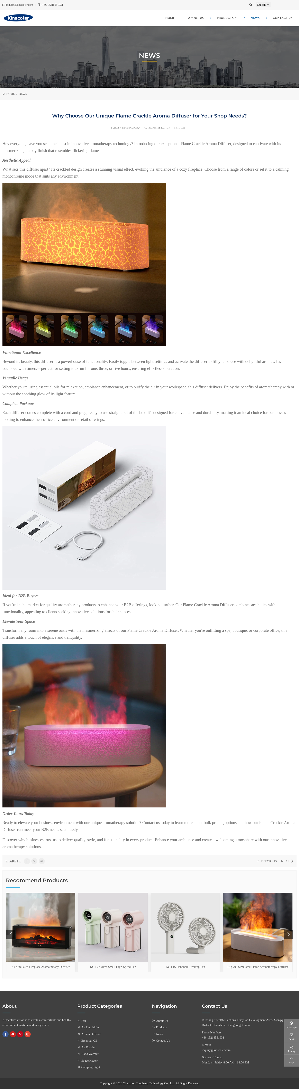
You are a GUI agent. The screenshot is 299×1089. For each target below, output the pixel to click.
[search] (251, 4)
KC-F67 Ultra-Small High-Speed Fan (113, 966)
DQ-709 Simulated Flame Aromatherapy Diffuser (257, 966)
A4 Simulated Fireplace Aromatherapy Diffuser (40, 966)
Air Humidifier (90, 1027)
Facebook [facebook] (5, 1034)
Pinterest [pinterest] (20, 1034)
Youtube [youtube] (13, 1034)
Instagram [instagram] (28, 1034)
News (255, 17)
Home (170, 17)
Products (225, 17)
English (261, 4)
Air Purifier (88, 1047)
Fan (83, 1020)
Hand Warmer (90, 1053)
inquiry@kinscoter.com (19, 4)
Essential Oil (89, 1040)
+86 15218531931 (52, 4)
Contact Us (282, 17)
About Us (196, 17)
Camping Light (90, 1067)
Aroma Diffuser (91, 1034)
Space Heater (89, 1060)
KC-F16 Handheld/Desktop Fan (185, 966)
